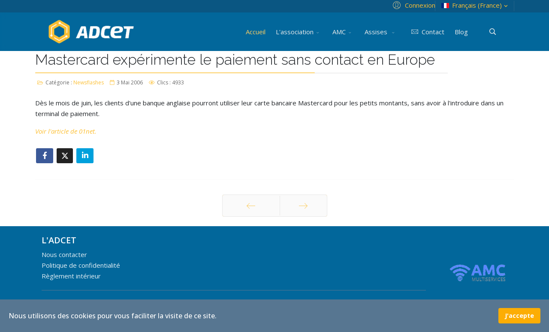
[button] (412, 4)
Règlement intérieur (71, 276)
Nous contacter (64, 254)
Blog (461, 31)
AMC (339, 31)
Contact (426, 31)
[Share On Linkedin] (85, 155)
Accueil (255, 31)
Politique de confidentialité (81, 265)
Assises (377, 31)
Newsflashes (88, 82)
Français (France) (475, 5)
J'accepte (519, 315)
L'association (295, 31)
